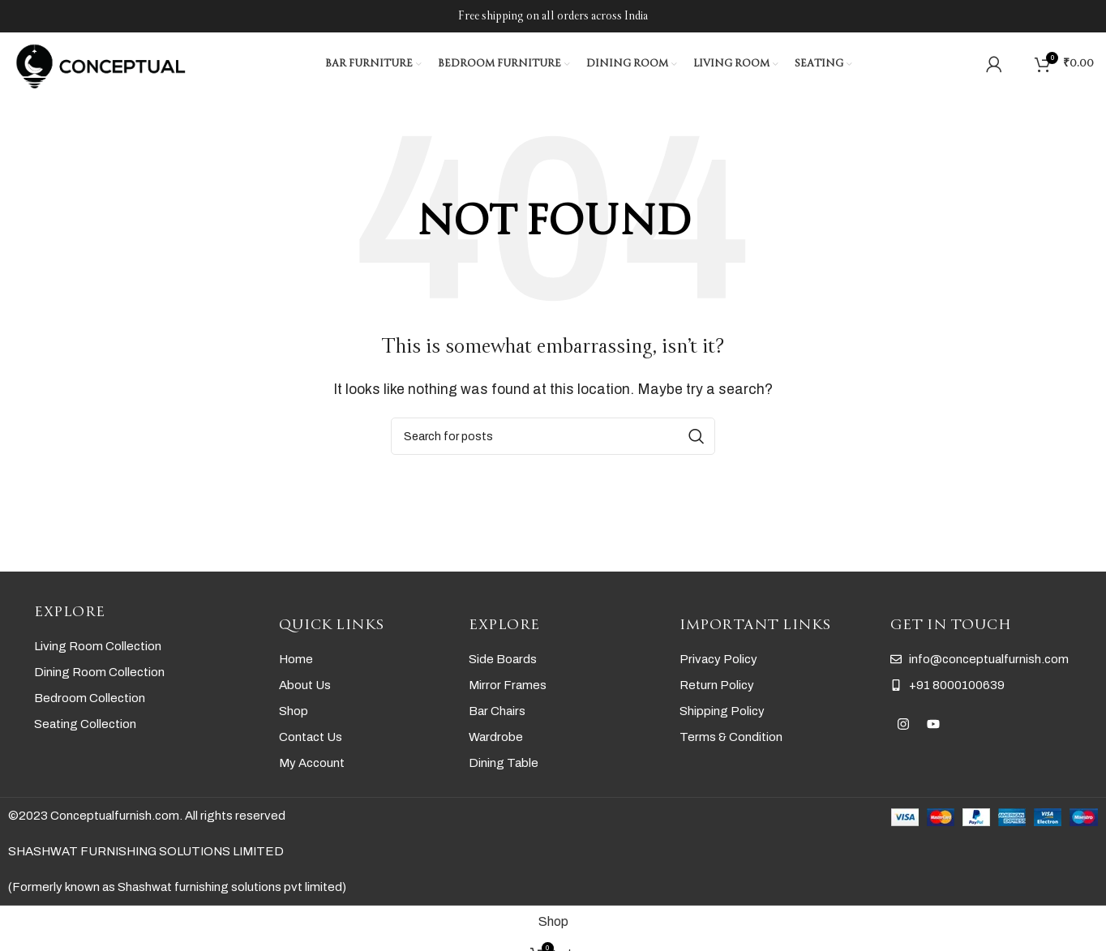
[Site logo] (101, 64)
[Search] (1018, 65)
